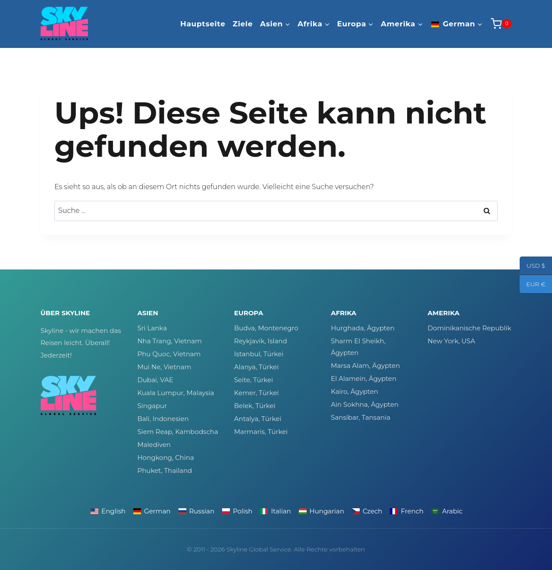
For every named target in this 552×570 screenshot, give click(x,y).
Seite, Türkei (253, 380)
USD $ (532, 266)
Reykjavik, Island (260, 341)
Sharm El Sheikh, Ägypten (358, 347)
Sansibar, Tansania (360, 417)
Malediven (154, 444)
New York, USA (451, 341)
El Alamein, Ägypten (363, 378)
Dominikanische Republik (469, 328)
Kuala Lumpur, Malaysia (175, 393)
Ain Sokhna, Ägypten (364, 404)
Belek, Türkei (255, 406)
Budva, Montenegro (266, 328)
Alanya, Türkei (256, 367)
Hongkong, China (165, 457)
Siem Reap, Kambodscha (177, 432)
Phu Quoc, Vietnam (169, 354)
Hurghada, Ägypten (363, 328)
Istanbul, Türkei (258, 354)
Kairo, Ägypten (354, 391)
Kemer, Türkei (256, 393)
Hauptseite (203, 23)
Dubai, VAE (155, 380)
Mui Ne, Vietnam (164, 367)
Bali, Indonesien (162, 419)
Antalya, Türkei (257, 419)
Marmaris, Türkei (261, 432)
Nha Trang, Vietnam (169, 341)
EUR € (533, 285)
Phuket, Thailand (164, 470)
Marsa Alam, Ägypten (365, 365)
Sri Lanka (152, 328)
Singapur (152, 406)
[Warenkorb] (501, 23)
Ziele (243, 23)
